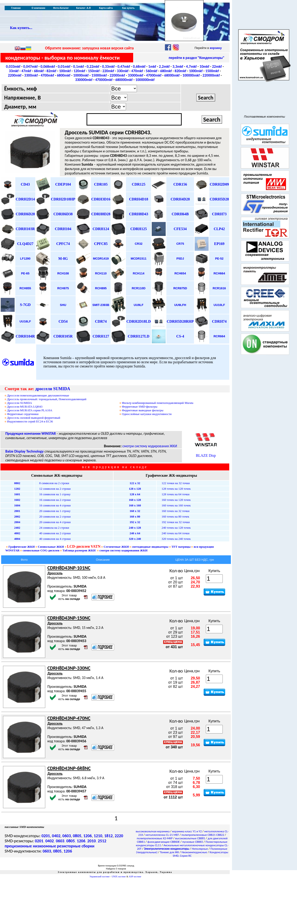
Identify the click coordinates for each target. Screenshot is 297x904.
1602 (17, 500)
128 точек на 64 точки (175, 494)
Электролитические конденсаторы (166, 848)
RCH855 (25, 288)
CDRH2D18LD (138, 321)
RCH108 (63, 273)
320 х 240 (135, 538)
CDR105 (101, 184)
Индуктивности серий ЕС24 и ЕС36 (30, 421)
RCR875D (180, 288)
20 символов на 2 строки (55, 516)
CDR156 (180, 184)
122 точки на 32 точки (175, 483)
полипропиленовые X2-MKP (155, 838)
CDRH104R (25, 336)
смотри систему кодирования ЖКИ (149, 446)
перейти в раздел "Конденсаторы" (196, 57)
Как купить (128, 8)
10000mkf (81, 75)
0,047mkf (30, 66)
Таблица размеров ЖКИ (79, 550)
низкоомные (44, 846)
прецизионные (18, 846)
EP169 (219, 244)
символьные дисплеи (41, 550)
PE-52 (219, 258)
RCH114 (138, 273)
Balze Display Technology (24, 451)
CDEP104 (63, 184)
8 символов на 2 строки (54, 483)
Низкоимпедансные (194, 852)
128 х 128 (135, 488)
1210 (98, 835)
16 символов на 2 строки (55, 500)
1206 (87, 835)
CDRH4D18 (138, 199)
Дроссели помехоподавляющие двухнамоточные (38, 395)
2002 (17, 516)
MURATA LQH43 (24, 406)
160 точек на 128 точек (175, 500)
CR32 (138, 243)
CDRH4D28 (180, 199)
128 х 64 (134, 494)
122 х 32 (134, 483)
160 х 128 (135, 500)
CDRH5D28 (219, 199)
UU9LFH (180, 305)
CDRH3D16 (100, 199)
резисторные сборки (75, 846)
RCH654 (180, 273)
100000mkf (191, 75)
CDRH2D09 (219, 184)
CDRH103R (25, 229)
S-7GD (25, 305)
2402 (17, 527)
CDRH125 (138, 229)
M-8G (63, 259)
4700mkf (47, 75)
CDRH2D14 (25, 199)
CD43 (25, 184)
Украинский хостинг (100, 876)
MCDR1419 (101, 258)
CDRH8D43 (138, 214)
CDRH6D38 (63, 214)
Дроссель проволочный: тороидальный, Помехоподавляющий (46, 399)
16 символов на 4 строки (55, 505)
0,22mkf (93, 66)
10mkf (204, 66)
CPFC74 (63, 244)
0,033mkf (13, 66)
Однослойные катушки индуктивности (146, 414)
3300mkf (31, 75)
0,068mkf (48, 66)
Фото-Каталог (61, 8)
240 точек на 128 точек (175, 527)
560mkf (151, 71)
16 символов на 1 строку (55, 494)
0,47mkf (123, 66)
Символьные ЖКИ (51, 546)
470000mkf (103, 79)
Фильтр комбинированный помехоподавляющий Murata (157, 403)
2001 (17, 511)
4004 (17, 538)
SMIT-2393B (100, 305)
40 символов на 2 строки (55, 533)
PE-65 (25, 273)
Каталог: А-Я (83, 8)
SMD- (139, 406)
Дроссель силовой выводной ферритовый (33, 417)
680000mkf (123, 79)
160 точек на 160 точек (175, 505)
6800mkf (63, 75)
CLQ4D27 (25, 244)
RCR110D (138, 288)
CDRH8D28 (100, 214)
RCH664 (219, 273)
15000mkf (99, 75)
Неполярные (200, 848)
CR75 (180, 243)
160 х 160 (135, 505)
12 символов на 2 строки (55, 488)
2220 (119, 835)
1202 (17, 488)
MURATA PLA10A (29, 410)
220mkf (108, 71)
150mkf (94, 71)
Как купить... (21, 28)
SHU (63, 305)
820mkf (180, 71)
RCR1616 (219, 288)
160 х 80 (134, 516)
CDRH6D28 (25, 214)
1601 (17, 494)
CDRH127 (101, 336)
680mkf (166, 71)
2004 (17, 522)
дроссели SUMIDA (52, 388)
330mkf (123, 71)
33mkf (14, 71)
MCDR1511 (138, 258)
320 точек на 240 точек (175, 538)
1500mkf (212, 71)
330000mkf (83, 79)
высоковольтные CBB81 (190, 838)
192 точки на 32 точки (175, 522)
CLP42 (219, 229)
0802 (17, 483)
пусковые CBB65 (192, 841)
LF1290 (25, 258)
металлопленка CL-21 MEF (162, 834)
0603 (66, 835)
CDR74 (101, 321)
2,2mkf (164, 66)
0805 (77, 835)
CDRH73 (219, 214)
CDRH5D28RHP (180, 321)
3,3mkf (177, 66)
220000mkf (211, 75)
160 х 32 (134, 511)
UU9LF (138, 305)
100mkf (65, 71)
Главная (16, 8)
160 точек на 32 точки (175, 511)
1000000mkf (145, 79)
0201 (46, 835)
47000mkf (153, 75)
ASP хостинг (135, 876)
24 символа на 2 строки (54, 527)
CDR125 (138, 184)
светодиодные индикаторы (150, 546)
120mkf (79, 71)
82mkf (51, 71)
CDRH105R (63, 336)
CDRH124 (101, 229)
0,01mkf (64, 66)
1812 (108, 835)
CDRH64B (180, 214)
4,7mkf (191, 66)
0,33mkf (108, 66)
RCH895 (101, 288)
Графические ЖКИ (22, 546)
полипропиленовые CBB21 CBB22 (202, 834)
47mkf (26, 71)
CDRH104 (63, 229)
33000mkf (135, 75)
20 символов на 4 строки (55, 522)
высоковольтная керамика (153, 831)
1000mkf (196, 71)
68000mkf (172, 75)
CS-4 (180, 336)
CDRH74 (219, 321)
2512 (102, 840)
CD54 (63, 321)
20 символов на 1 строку (55, 511)
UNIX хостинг (119, 876)
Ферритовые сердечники (23, 414)
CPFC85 (101, 244)
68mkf (39, 71)
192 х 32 (134, 522)
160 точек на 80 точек (175, 516)
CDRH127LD (138, 336)
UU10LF (219, 305)
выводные (142, 410)
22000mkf (117, 75)
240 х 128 (135, 527)
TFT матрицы (180, 546)
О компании (38, 8)
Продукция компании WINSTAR (30, 433)
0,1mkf (78, 66)
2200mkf (14, 75)
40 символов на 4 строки (55, 538)
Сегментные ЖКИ (116, 546)
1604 (17, 505)
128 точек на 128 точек (175, 488)
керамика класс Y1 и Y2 (187, 831)
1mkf (152, 66)
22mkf (217, 66)
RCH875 (63, 288)
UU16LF (25, 321)
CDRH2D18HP (63, 199)
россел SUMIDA (19, 403)
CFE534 (180, 229)
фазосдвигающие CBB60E (163, 841)
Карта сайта (106, 8)
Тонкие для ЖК (169, 852)
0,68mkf (139, 66)
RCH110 (101, 273)
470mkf (137, 71)
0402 (56, 835)
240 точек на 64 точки (175, 533)
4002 (17, 533)
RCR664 (219, 336)
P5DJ (180, 258)
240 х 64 (134, 533)
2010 (91, 840)
